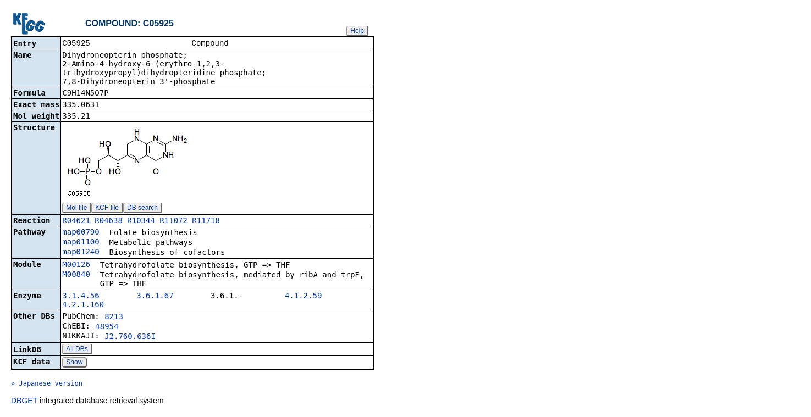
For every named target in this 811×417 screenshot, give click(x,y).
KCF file (107, 209)
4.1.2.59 (303, 296)
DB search (142, 209)
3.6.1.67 (154, 296)
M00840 (76, 275)
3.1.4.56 (80, 296)
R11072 (173, 221)
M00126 (76, 265)
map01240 (80, 252)
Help (357, 31)
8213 (113, 317)
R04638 (109, 221)
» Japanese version (46, 384)
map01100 (80, 242)
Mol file (76, 209)
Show (74, 363)
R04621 (76, 221)
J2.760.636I (130, 337)
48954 (106, 327)
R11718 (206, 221)
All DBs (76, 350)
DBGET (24, 401)
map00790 (80, 233)
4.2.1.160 (83, 305)
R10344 (141, 221)
